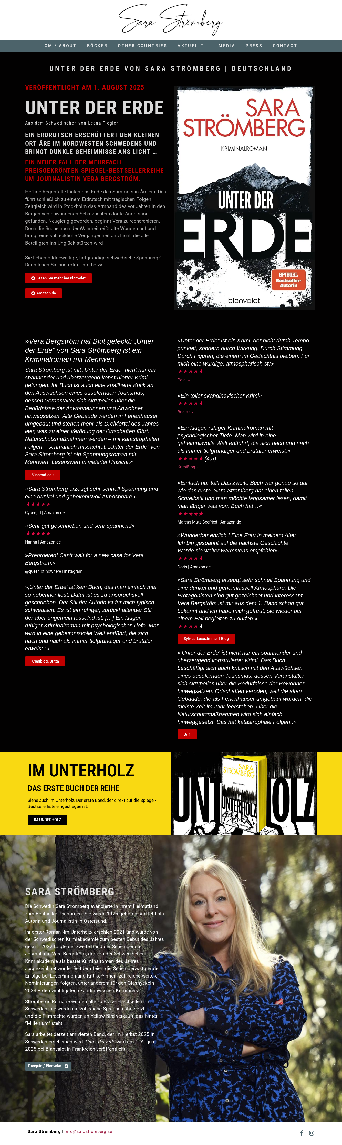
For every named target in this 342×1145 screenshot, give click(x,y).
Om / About (61, 45)
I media (224, 45)
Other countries (142, 45)
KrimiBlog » (188, 467)
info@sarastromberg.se (88, 1131)
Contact (285, 45)
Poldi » (184, 380)
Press (254, 45)
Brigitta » (186, 412)
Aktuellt (191, 45)
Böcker (97, 45)
